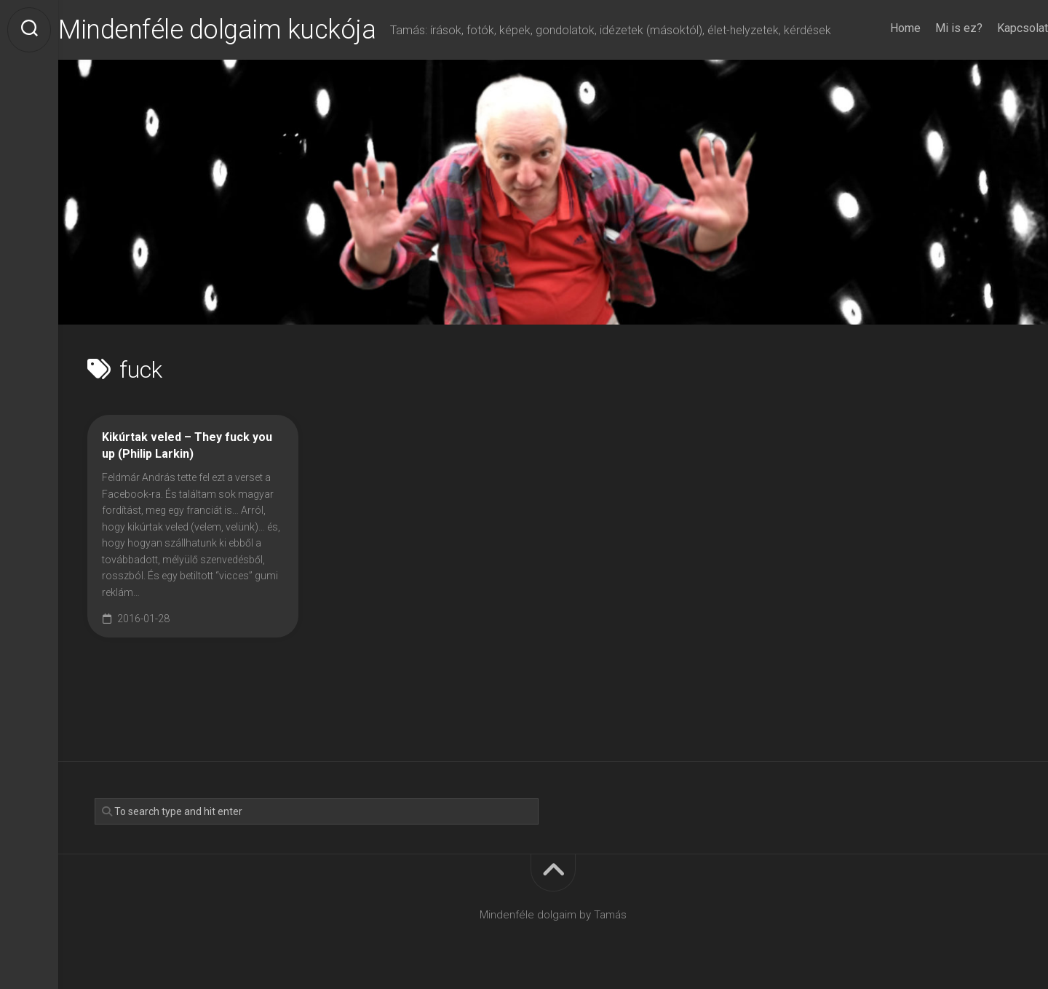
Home (876, 28)
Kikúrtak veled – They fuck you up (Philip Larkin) (187, 445)
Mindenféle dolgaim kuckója (246, 30)
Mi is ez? (929, 28)
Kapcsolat (993, 28)
